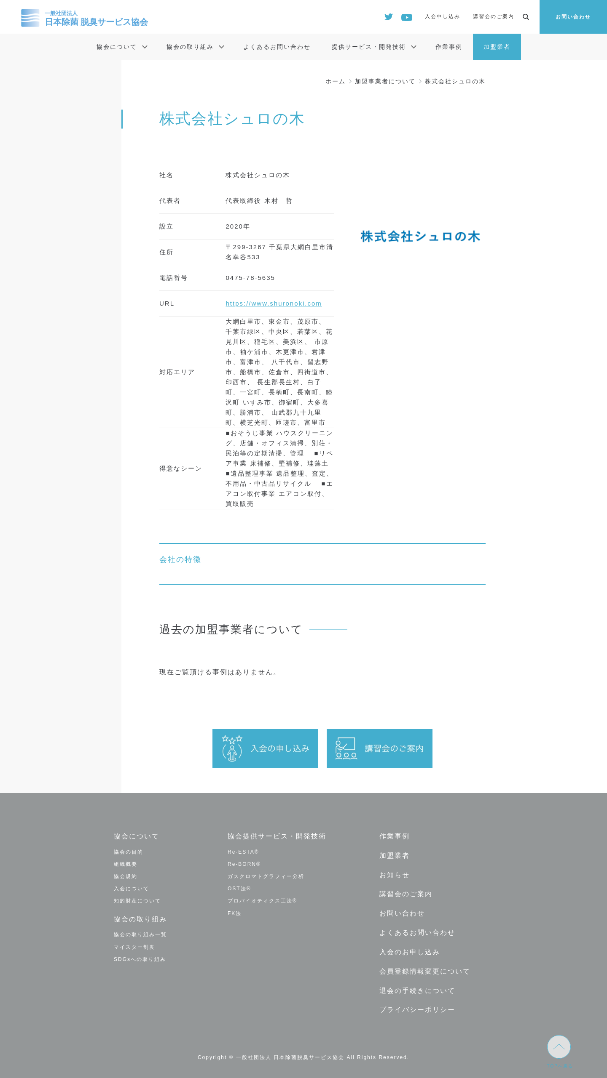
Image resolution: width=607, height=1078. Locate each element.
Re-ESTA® (243, 852)
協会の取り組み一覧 (140, 934)
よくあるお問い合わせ (277, 46)
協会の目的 (128, 852)
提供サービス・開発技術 (369, 46)
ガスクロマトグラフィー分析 (266, 876)
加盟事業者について (385, 81)
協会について (117, 46)
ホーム (335, 81)
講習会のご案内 (493, 16)
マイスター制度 (134, 947)
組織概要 (125, 864)
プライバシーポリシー (417, 1008)
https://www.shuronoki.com (274, 303)
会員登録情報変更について (424, 970)
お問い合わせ (573, 17)
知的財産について (137, 901)
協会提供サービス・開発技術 (277, 836)
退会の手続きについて (417, 989)
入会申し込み (442, 16)
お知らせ (394, 874)
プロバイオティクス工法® (262, 901)
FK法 (235, 913)
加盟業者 (496, 46)
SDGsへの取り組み (140, 959)
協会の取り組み (190, 46)
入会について (131, 889)
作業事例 (448, 46)
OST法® (239, 889)
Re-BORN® (244, 864)
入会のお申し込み (409, 951)
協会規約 (125, 876)
